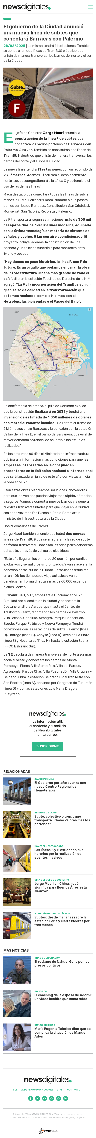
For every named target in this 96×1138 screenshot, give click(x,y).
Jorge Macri (53, 133)
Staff (60, 1089)
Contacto (73, 1089)
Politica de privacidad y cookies (33, 1089)
